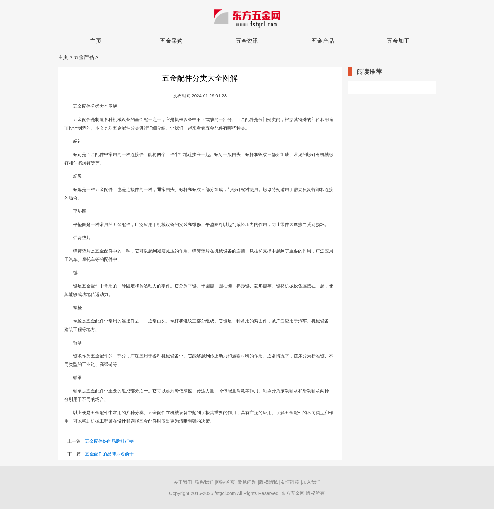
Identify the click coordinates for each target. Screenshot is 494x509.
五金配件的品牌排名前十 (109, 453)
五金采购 (171, 41)
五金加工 (398, 41)
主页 (95, 41)
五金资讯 (247, 41)
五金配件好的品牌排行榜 (109, 441)
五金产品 (322, 41)
